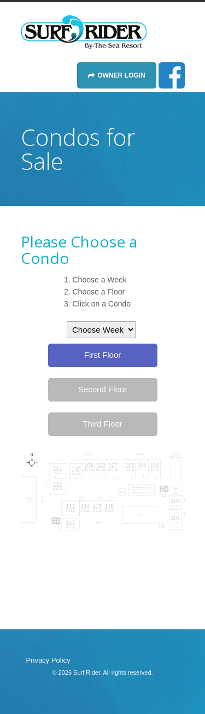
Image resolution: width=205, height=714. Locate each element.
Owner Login (121, 75)
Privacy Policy (48, 660)
